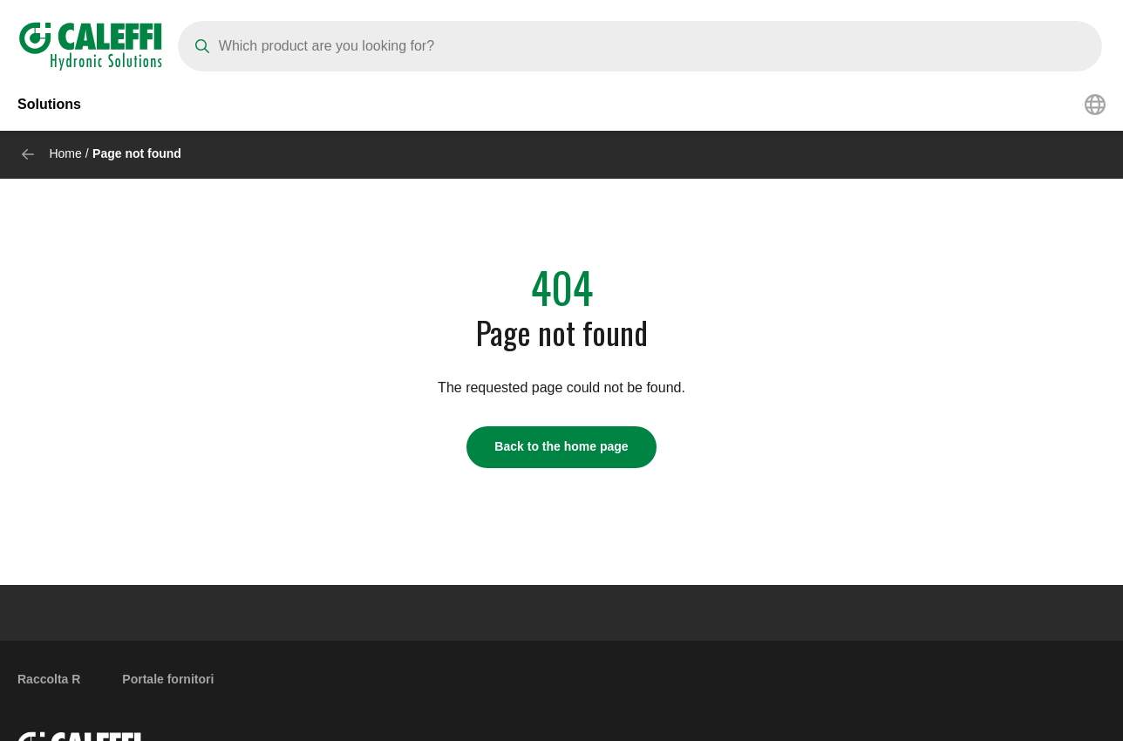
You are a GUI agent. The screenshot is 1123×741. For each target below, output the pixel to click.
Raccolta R (48, 679)
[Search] (640, 46)
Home (65, 153)
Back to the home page (561, 446)
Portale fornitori (168, 679)
